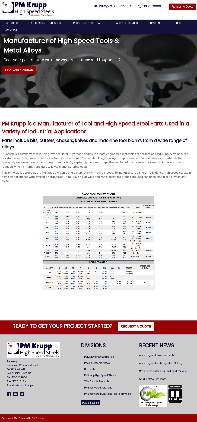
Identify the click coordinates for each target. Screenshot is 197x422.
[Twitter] (22, 394)
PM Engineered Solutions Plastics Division (107, 393)
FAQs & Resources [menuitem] (126, 23)
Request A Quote (182, 6)
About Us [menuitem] (12, 23)
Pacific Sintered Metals (97, 363)
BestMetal (90, 369)
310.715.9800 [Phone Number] (151, 6)
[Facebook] (9, 394)
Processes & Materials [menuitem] (88, 23)
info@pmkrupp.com (26, 385)
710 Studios (38, 418)
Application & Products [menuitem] (45, 23)
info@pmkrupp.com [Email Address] (115, 6)
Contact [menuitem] (11, 30)
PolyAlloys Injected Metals (99, 356)
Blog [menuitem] (179, 23)
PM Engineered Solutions (98, 387)
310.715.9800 (19, 377)
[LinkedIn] (15, 394)
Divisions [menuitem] (155, 23)
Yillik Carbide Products (96, 381)
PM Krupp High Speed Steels (100, 375)
